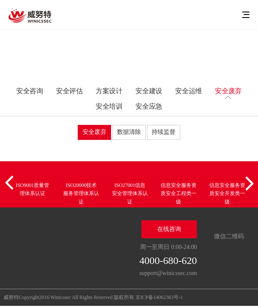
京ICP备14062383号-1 (159, 297)
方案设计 (109, 91)
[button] (10, 183)
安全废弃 (228, 91)
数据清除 (129, 132)
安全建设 (149, 91)
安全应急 (149, 106)
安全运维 (188, 91)
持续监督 (164, 132)
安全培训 (109, 106)
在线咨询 (169, 229)
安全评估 (69, 91)
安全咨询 (30, 91)
